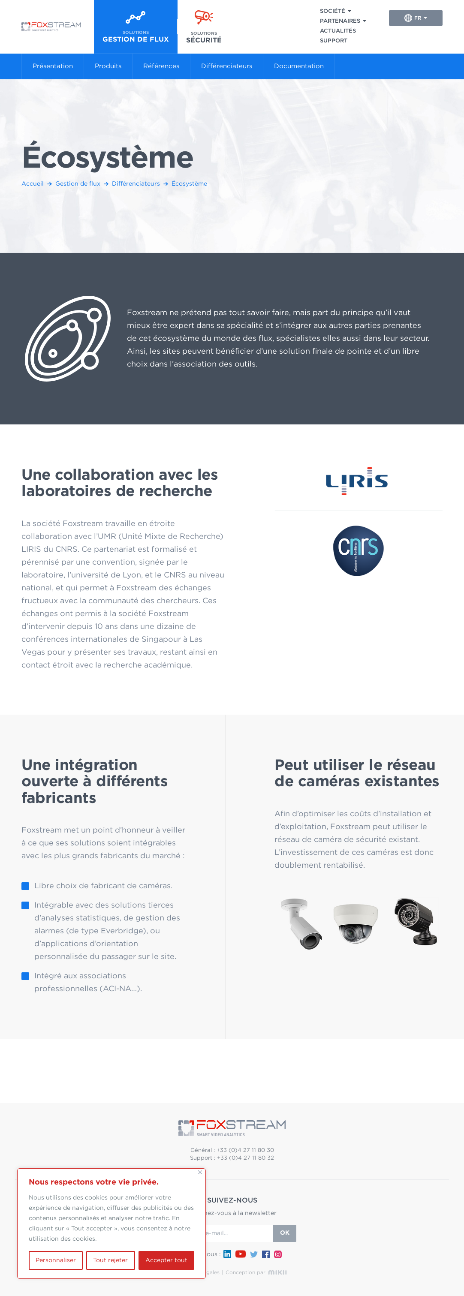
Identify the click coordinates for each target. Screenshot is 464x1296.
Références (161, 66)
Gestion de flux (77, 184)
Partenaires (340, 21)
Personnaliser (56, 1260)
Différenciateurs (226, 66)
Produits (108, 66)
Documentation (299, 66)
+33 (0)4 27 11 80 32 (245, 1158)
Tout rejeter (110, 1260)
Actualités (338, 31)
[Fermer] (200, 1172)
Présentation (53, 66)
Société (332, 11)
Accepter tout (166, 1260)
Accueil (32, 184)
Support (333, 41)
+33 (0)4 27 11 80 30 (245, 1150)
